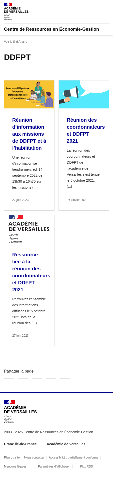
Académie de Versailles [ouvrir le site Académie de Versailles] (66, 444)
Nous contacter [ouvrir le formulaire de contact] (34, 457)
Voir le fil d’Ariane (15, 41)
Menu (106, 7)
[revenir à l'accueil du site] (56, 29)
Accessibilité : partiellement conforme (73, 457)
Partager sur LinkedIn (37, 383)
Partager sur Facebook (9, 383)
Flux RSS (86, 466)
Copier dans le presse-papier (65, 383)
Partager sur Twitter (23, 383)
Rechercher (92, 7)
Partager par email (51, 383)
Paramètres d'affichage (53, 466)
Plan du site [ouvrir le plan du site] (12, 457)
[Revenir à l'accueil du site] (20, 411)
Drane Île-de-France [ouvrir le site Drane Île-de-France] (20, 444)
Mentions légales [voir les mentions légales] (15, 466)
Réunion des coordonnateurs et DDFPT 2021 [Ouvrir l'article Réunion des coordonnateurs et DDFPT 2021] (86, 130)
